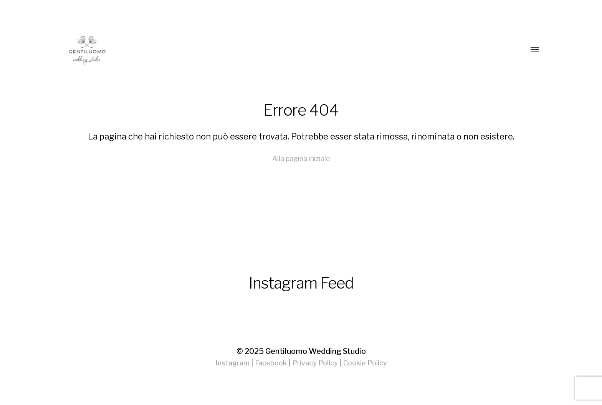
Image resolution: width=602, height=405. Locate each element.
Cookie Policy (365, 363)
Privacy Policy (315, 363)
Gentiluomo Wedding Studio (315, 351)
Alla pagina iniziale (301, 158)
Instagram (232, 363)
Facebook (271, 363)
